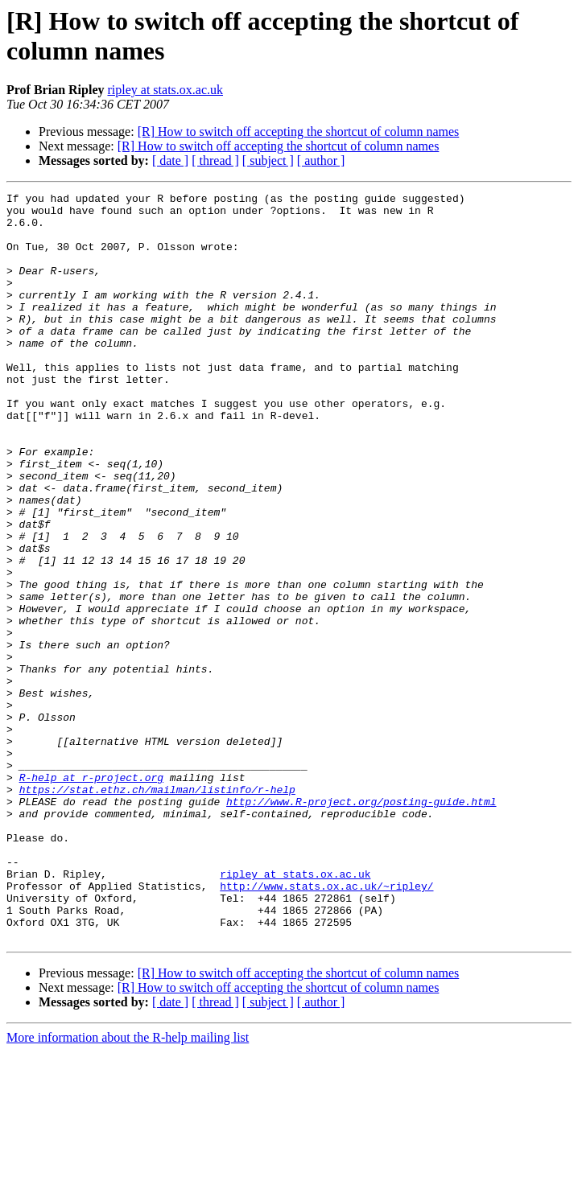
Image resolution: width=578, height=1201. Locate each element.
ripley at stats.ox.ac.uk (165, 90)
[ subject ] (268, 160)
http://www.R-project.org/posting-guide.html (361, 924)
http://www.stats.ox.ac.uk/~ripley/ (326, 1025)
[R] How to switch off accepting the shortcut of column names (299, 131)
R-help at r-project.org (91, 895)
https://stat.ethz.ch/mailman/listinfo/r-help (157, 910)
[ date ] (170, 160)
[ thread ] (215, 160)
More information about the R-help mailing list (127, 1187)
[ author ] (321, 160)
